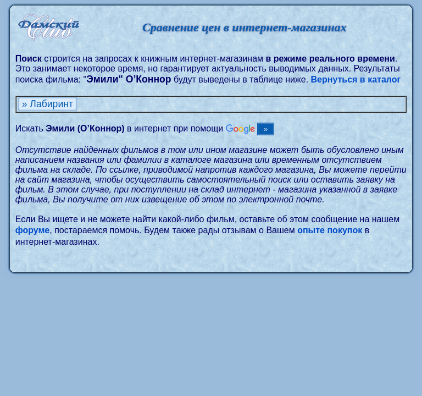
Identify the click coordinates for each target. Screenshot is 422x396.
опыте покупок (329, 230)
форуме (32, 230)
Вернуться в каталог (356, 79)
